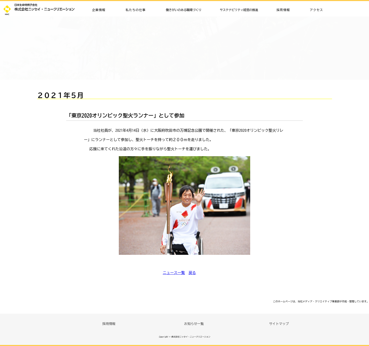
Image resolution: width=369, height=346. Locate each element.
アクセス (316, 9)
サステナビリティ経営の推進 (239, 9)
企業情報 (98, 9)
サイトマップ (279, 323)
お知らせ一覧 (194, 323)
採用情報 (283, 9)
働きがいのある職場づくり (183, 9)
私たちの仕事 (135, 9)
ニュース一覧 (174, 273)
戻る (192, 273)
